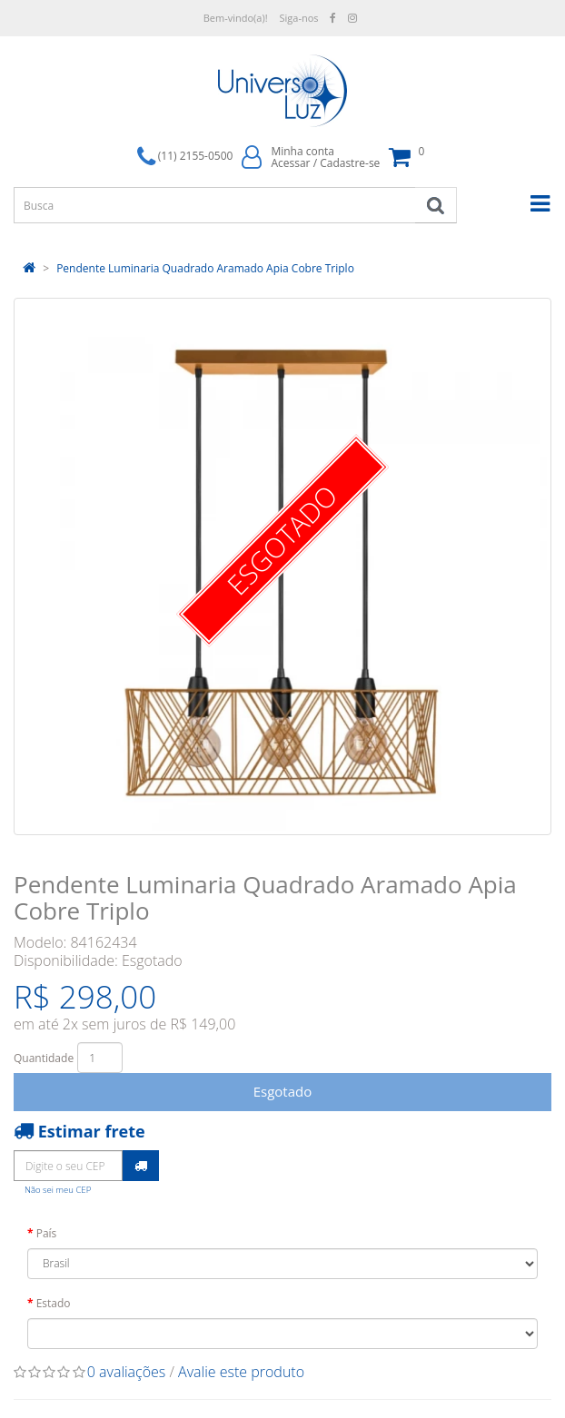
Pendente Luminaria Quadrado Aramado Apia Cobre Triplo (205, 268)
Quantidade (44, 1058)
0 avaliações (126, 1372)
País (46, 1233)
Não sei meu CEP (58, 1190)
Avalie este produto (241, 1372)
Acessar (290, 163)
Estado (53, 1303)
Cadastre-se (350, 163)
